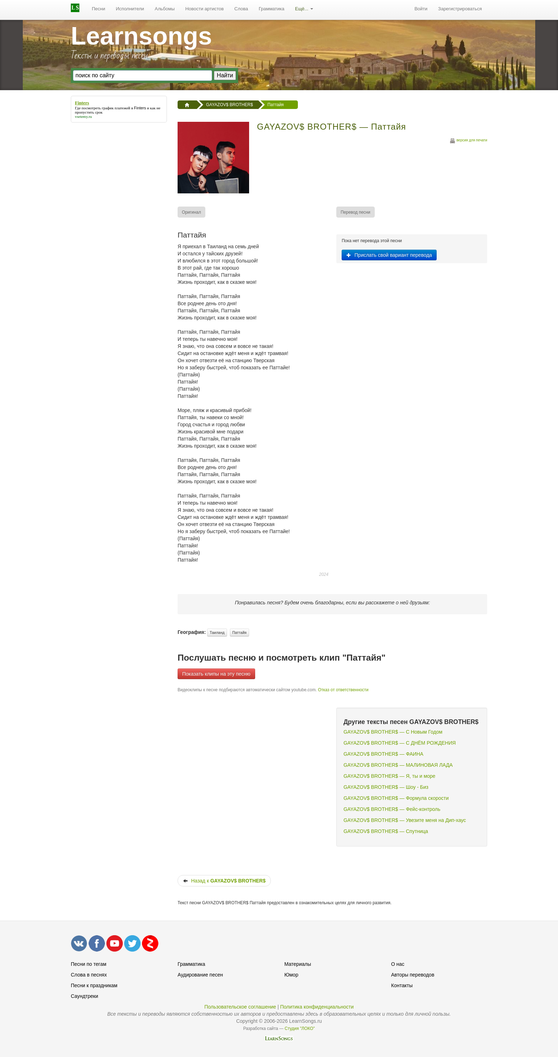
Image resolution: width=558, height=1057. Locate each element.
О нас (397, 964)
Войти (421, 8)
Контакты (401, 985)
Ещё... (304, 8)
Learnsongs (141, 36)
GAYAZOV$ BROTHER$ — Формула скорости (396, 798)
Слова (241, 8)
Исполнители (130, 8)
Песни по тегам (88, 964)
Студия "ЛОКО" (300, 1028)
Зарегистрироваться (460, 8)
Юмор (291, 975)
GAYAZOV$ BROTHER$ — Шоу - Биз (385, 787)
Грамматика (271, 8)
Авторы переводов (412, 975)
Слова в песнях (89, 975)
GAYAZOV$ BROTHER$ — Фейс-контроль (391, 809)
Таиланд (217, 632)
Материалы (297, 964)
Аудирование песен (200, 975)
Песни (98, 8)
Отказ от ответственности (343, 689)
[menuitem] (98, 9)
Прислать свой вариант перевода (389, 255)
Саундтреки (84, 996)
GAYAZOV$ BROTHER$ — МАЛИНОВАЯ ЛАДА (398, 765)
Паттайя (239, 632)
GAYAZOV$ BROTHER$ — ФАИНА (383, 754)
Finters (140, 108)
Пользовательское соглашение (240, 1007)
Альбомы (165, 8)
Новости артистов (204, 8)
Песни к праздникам (94, 985)
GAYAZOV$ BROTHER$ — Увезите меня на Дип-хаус (404, 820)
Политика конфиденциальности (317, 1007)
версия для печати (468, 141)
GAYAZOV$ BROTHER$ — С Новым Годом (392, 732)
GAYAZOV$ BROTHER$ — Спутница (385, 831)
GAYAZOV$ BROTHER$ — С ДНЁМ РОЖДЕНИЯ (399, 743)
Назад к (224, 881)
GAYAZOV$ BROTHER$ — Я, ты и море (389, 776)
